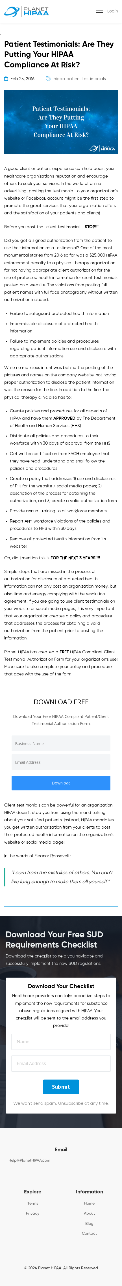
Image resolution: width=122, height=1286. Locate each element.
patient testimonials (86, 79)
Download (61, 783)
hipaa (59, 79)
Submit (61, 1086)
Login (112, 11)
